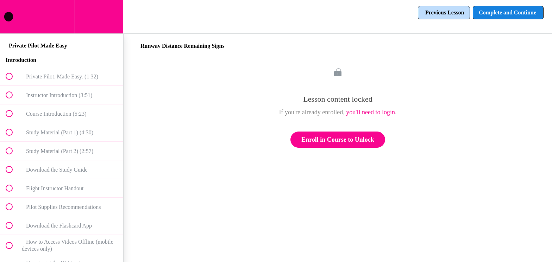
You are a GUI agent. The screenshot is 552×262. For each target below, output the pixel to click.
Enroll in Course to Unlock (337, 139)
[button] (13, 16)
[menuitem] (62, 16)
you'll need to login (370, 112)
